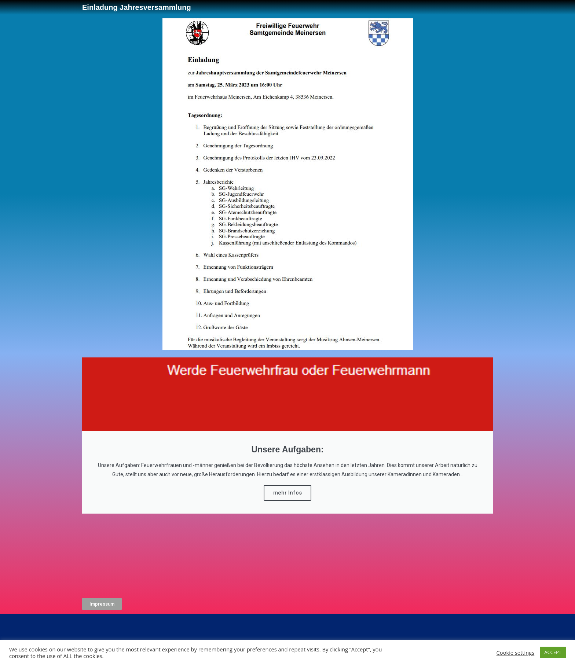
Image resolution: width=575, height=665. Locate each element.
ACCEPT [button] (552, 652)
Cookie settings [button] (516, 652)
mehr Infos (287, 492)
